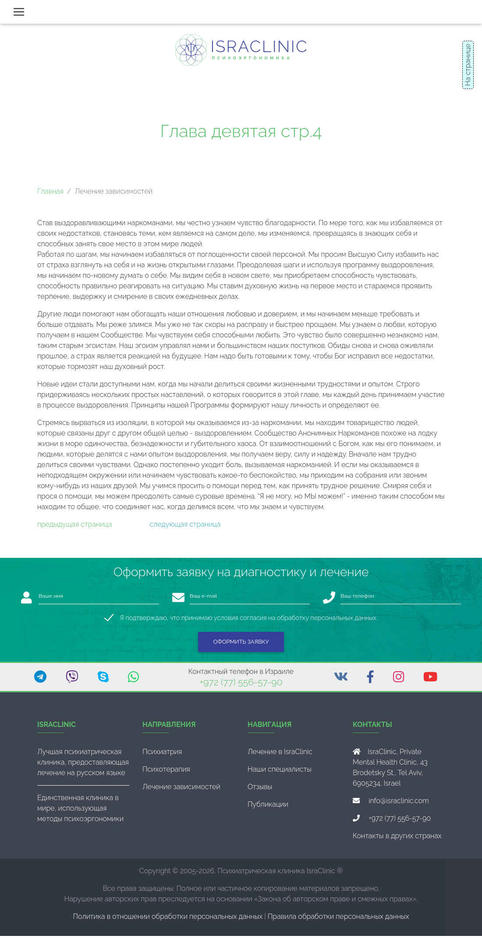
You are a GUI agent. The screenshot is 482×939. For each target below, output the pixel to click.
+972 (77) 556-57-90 (240, 685)
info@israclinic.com (399, 804)
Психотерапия (166, 772)
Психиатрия (162, 755)
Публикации (268, 807)
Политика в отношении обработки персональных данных (168, 919)
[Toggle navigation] (19, 13)
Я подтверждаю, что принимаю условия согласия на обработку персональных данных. (248, 621)
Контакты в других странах (397, 839)
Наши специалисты (280, 772)
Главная (50, 195)
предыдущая (58, 528)
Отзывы (260, 790)
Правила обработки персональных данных (338, 919)
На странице (468, 65)
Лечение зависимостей (181, 790)
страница (95, 528)
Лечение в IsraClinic (280, 755)
